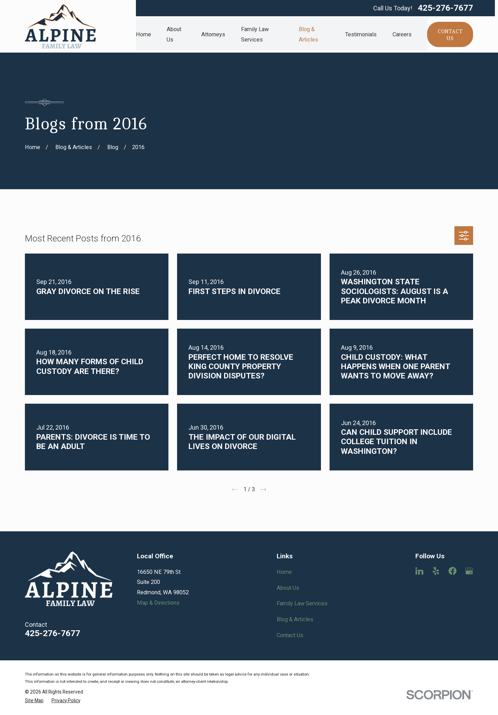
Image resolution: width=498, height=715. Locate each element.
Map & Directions (158, 602)
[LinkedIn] (419, 571)
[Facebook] (452, 571)
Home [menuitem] (143, 34)
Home (284, 572)
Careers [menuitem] (402, 34)
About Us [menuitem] (174, 34)
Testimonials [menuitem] (361, 34)
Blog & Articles (295, 619)
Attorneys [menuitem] (213, 34)
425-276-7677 (445, 8)
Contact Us (290, 635)
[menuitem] (34, 700)
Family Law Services (302, 603)
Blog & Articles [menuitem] (308, 34)
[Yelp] (436, 571)
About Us (288, 588)
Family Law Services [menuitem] (255, 34)
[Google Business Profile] (469, 571)
